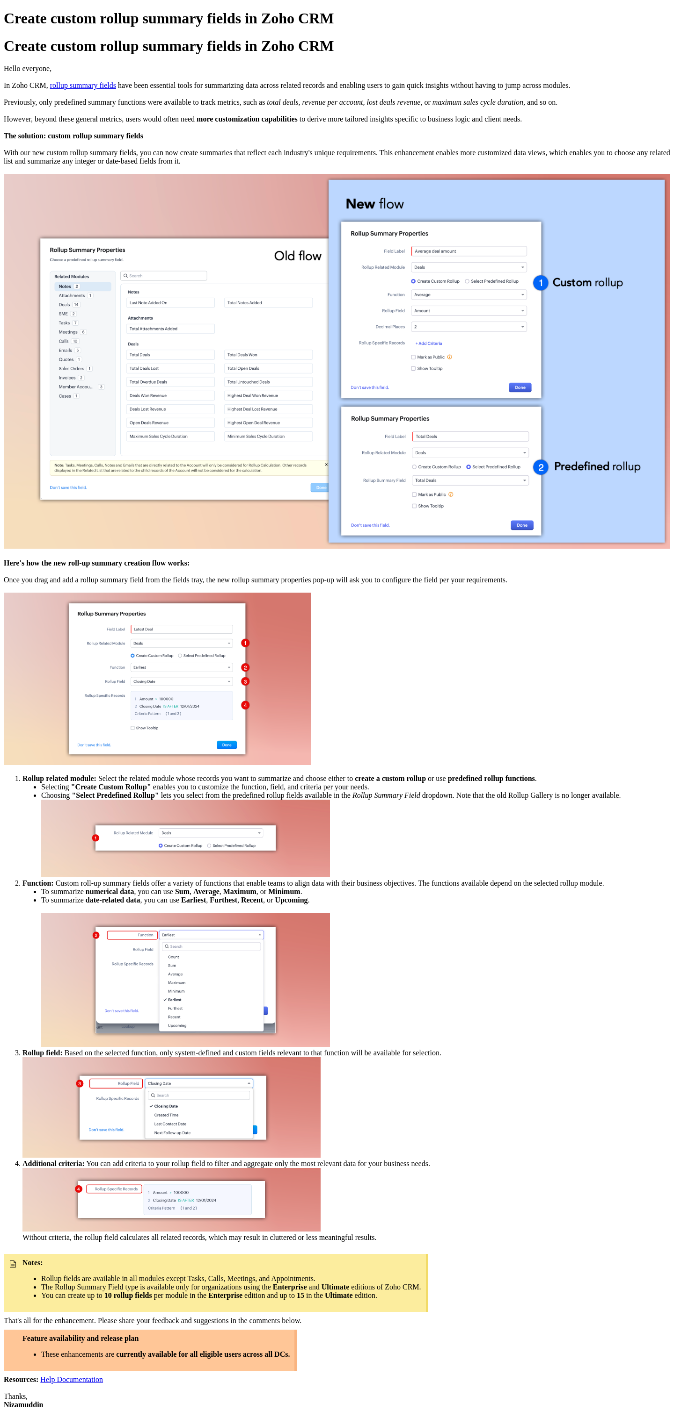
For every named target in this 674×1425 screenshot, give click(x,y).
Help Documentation (71, 1379)
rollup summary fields (83, 85)
